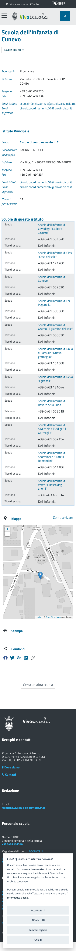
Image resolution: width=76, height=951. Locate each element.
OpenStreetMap (53, 617)
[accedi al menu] (4, 16)
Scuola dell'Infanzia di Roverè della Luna (52, 403)
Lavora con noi (14, 50)
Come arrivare (63, 517)
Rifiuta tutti (38, 920)
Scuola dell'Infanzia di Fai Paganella (54, 303)
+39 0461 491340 (12, 844)
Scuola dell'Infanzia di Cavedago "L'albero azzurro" (52, 228)
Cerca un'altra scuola (38, 684)
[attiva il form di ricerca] (65, 16)
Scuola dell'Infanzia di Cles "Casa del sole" (55, 254)
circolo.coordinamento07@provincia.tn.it (46, 108)
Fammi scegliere (38, 930)
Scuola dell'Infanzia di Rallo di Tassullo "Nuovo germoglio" (55, 353)
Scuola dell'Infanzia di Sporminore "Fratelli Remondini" (52, 456)
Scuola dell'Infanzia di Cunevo (52, 279)
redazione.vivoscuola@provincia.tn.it (23, 808)
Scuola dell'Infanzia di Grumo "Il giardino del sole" (55, 327)
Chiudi (38, 940)
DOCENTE (36, 851)
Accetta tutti (38, 910)
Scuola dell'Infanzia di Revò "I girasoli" (55, 379)
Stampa (17, 630)
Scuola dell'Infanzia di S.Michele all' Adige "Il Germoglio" (52, 429)
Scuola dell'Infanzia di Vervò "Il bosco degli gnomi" (52, 485)
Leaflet (39, 617)
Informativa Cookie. (18, 898)
